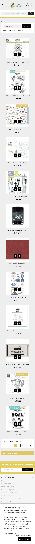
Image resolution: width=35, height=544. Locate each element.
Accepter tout (24, 539)
